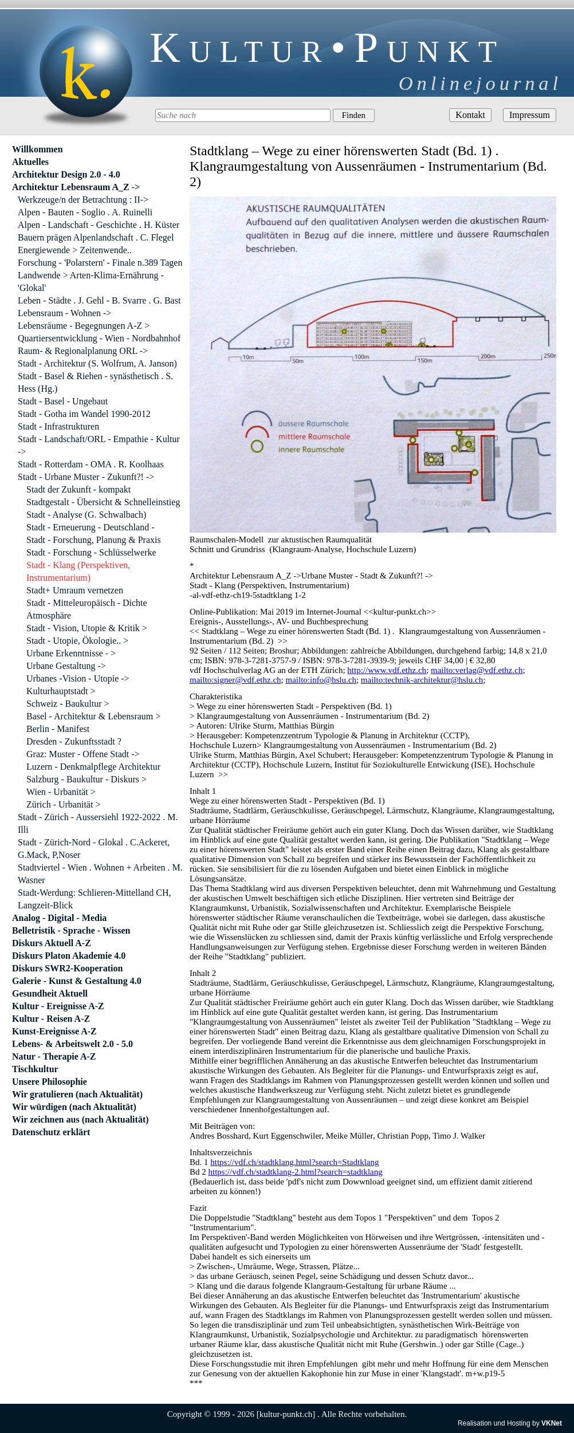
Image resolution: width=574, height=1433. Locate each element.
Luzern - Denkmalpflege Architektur (93, 766)
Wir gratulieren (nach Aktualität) (77, 1094)
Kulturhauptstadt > (61, 691)
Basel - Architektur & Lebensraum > (93, 716)
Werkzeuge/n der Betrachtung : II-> (83, 199)
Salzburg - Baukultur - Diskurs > (86, 779)
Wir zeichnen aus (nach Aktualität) (80, 1119)
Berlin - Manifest (57, 729)
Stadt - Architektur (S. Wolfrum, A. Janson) (97, 363)
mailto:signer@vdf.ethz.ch (235, 679)
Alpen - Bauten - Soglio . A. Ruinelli (85, 212)
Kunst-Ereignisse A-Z (54, 1031)
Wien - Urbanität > (61, 792)
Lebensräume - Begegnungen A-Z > (84, 325)
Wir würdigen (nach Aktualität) (74, 1107)
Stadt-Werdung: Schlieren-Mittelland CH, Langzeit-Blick (94, 899)
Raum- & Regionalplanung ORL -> (83, 351)
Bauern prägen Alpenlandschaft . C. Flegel (96, 237)
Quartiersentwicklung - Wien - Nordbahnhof (99, 338)
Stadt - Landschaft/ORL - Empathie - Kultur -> (99, 445)
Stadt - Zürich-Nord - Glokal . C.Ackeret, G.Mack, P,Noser (94, 848)
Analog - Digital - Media (59, 918)
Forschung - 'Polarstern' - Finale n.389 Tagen (100, 262)
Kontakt (470, 115)
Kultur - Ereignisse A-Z (58, 1006)
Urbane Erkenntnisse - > (71, 653)
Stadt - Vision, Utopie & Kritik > (86, 628)
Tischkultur (35, 1069)
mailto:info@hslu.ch (321, 679)
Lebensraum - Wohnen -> (64, 313)
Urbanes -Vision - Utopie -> (77, 678)
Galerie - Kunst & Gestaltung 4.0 (76, 981)
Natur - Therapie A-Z (54, 1056)
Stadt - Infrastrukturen (58, 426)
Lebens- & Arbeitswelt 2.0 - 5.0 (72, 1044)
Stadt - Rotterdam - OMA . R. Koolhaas (91, 464)
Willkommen (37, 149)
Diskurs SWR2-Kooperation (67, 968)
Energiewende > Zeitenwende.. (75, 250)
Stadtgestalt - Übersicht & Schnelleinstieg (103, 502)
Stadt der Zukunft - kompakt (78, 489)
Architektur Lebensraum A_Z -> (76, 187)
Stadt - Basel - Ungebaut (63, 401)
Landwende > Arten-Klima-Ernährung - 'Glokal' (91, 281)
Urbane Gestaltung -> (66, 666)
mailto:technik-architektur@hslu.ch (422, 679)
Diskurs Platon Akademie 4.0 (68, 955)
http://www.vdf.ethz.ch (386, 670)
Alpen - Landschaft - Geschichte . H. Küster (98, 225)
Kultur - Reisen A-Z (51, 1018)
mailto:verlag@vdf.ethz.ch (476, 670)
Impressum (529, 115)
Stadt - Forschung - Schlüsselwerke (91, 552)
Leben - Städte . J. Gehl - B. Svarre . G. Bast (99, 300)
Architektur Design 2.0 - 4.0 (66, 174)
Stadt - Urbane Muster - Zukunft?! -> (86, 477)
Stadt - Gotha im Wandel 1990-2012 (84, 414)
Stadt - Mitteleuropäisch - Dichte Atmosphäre (86, 609)
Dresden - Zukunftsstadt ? (73, 741)
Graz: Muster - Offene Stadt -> (83, 754)
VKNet (551, 1423)
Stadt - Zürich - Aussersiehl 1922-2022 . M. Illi (98, 823)
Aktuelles (30, 162)
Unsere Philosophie (49, 1081)
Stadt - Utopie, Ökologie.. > (77, 640)
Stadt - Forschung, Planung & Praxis (93, 540)
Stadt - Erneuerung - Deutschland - (90, 527)
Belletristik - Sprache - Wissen (71, 930)
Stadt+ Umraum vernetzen (74, 590)
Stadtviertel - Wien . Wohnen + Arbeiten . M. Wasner (100, 874)
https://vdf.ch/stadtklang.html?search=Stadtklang (294, 1162)
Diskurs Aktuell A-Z (51, 943)
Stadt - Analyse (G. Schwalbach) (86, 514)
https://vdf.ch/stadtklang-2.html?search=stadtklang (296, 1171)
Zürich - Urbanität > (63, 804)
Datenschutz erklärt (51, 1132)
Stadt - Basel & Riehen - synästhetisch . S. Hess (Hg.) (95, 382)
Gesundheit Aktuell (50, 993)
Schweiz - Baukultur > (67, 703)
